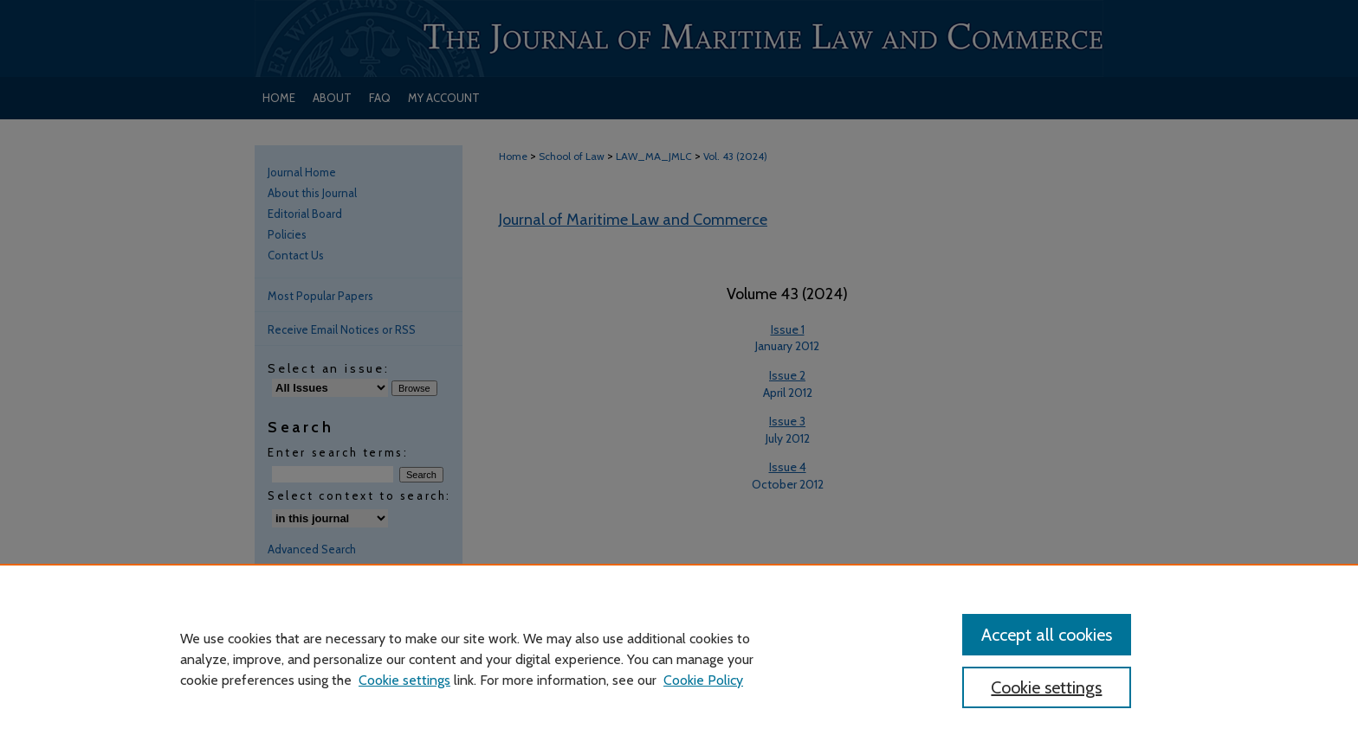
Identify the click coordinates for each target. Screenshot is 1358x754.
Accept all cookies (1046, 634)
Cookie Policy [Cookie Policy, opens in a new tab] (703, 680)
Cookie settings (404, 680)
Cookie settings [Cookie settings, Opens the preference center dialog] (1046, 687)
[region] (679, 659)
